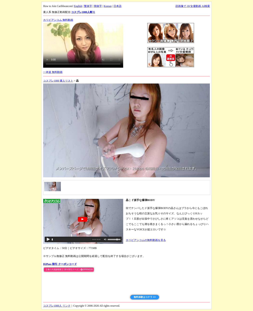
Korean (108, 6)
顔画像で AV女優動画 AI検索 (193, 6)
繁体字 (88, 6)
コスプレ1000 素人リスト (58, 80)
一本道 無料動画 (52, 72)
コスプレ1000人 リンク (56, 305)
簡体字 (98, 6)
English (78, 6)
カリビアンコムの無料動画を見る (146, 240)
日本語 (118, 6)
